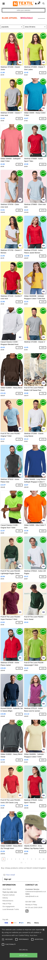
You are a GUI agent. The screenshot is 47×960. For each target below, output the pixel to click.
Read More (33, 935)
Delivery (5, 898)
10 (39, 859)
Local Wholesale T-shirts (11, 909)
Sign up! (7, 879)
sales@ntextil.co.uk (31, 896)
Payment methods (9, 895)
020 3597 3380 (30, 902)
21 (21, 862)
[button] (35, 4)
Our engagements (9, 906)
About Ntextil (7, 889)
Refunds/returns (8, 901)
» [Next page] (25, 862)
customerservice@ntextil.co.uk (35, 891)
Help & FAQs (7, 904)
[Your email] (21, 875)
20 (43, 859)
